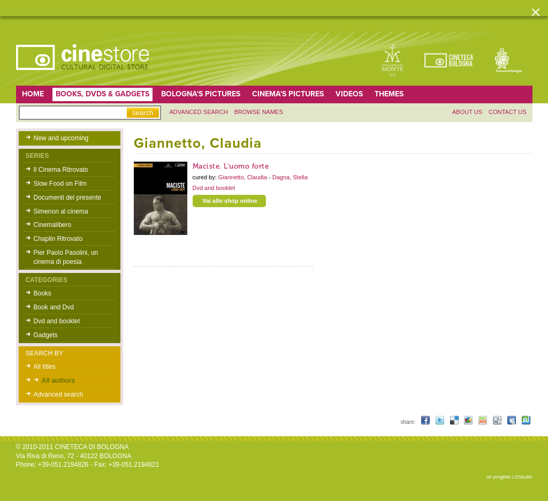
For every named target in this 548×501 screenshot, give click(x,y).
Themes (389, 93)
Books (42, 293)
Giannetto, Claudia (243, 177)
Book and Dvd (54, 307)
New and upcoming (61, 138)
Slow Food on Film (60, 183)
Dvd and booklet (57, 321)
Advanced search (199, 112)
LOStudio (522, 477)
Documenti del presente (68, 197)
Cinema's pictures (288, 93)
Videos (349, 93)
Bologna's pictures (200, 93)
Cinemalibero (53, 225)
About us (467, 112)
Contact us (508, 112)
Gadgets (46, 335)
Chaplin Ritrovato (58, 238)
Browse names (258, 112)
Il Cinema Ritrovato (61, 169)
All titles (45, 366)
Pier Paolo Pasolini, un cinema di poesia (66, 257)
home (33, 93)
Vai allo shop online (229, 201)
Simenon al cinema (61, 211)
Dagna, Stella (290, 177)
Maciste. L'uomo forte (231, 166)
